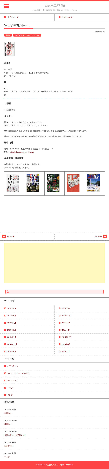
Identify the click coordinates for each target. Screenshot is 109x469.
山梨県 (8, 35)
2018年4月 (11, 308)
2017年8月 (11, 315)
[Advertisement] (54, 263)
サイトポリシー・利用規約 (18, 373)
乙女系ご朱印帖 (55, 5)
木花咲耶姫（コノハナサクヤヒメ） (27, 35)
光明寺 (7, 457)
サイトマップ (12, 380)
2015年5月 (66, 323)
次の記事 (98, 236)
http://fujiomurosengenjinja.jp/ (22, 152)
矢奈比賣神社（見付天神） (15, 435)
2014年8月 (11, 351)
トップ (10, 388)
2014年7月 (66, 351)
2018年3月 (66, 308)
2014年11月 (12, 344)
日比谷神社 (8, 446)
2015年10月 (67, 315)
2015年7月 (11, 323)
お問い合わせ (12, 366)
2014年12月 (67, 337)
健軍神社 (8, 424)
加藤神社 (8, 413)
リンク (10, 395)
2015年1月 (11, 337)
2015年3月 (11, 330)
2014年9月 (66, 344)
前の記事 (10, 236)
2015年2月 (66, 330)
